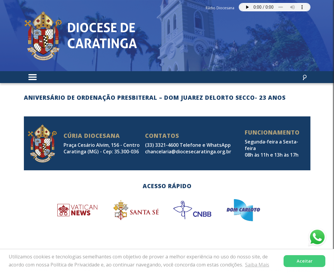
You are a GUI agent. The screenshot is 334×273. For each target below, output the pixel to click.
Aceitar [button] (305, 261)
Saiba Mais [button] (257, 264)
